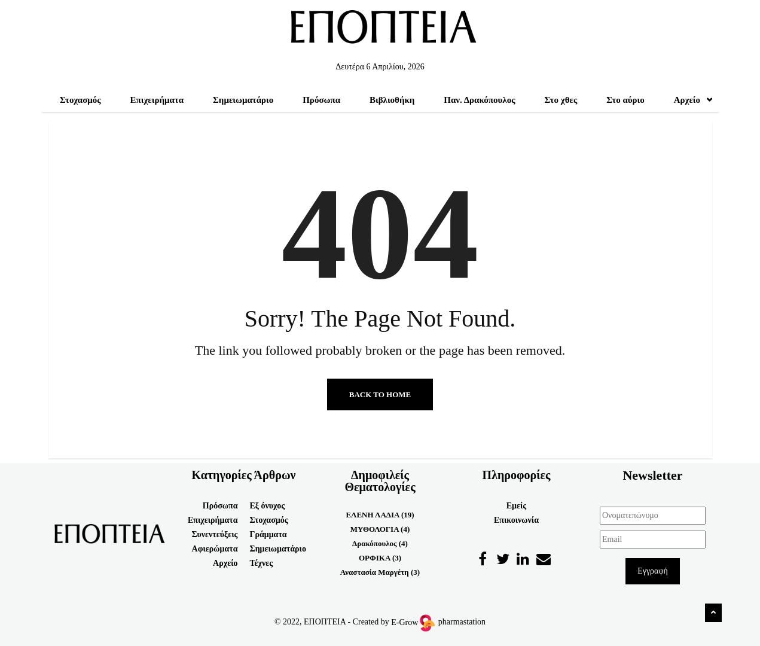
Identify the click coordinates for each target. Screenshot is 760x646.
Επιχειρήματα (157, 100)
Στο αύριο (625, 100)
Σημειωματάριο (243, 100)
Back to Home (380, 394)
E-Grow (413, 622)
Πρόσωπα (321, 100)
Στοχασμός (80, 100)
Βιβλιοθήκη (392, 100)
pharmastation (462, 622)
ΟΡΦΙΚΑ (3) (380, 557)
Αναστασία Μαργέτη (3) (380, 572)
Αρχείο (693, 100)
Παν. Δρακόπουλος (479, 100)
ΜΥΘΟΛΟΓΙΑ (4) (380, 529)
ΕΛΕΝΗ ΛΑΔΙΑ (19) (380, 514)
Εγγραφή (652, 570)
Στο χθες (560, 100)
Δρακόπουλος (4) (380, 543)
